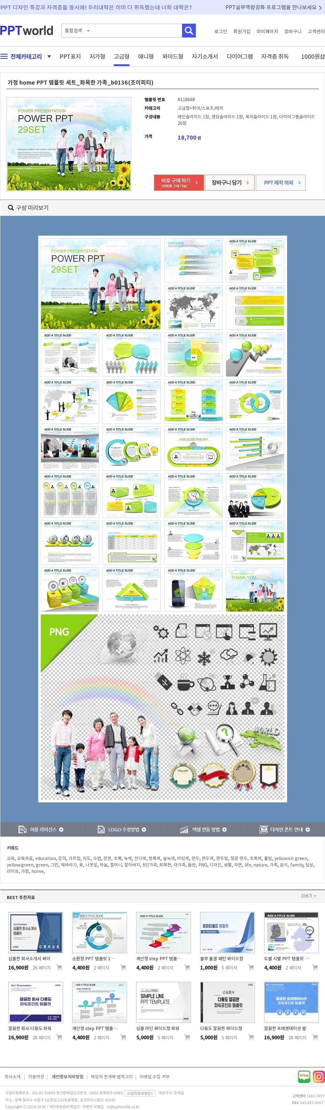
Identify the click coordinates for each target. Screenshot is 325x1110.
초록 (118, 858)
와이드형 (172, 56)
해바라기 (69, 865)
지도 (87, 858)
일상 (309, 865)
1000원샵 (313, 56)
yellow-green (20, 865)
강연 (107, 858)
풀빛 (268, 858)
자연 (238, 865)
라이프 (13, 871)
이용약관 (36, 1077)
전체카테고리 (24, 56)
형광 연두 (239, 858)
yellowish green (290, 858)
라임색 (183, 858)
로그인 (220, 31)
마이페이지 (267, 31)
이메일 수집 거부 (155, 1077)
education (45, 858)
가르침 (75, 858)
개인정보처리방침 (68, 1077)
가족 (274, 865)
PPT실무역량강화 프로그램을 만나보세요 (271, 7)
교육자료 (25, 858)
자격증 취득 (275, 56)
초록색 (256, 858)
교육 (11, 858)
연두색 (208, 858)
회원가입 (242, 31)
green (42, 865)
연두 (196, 858)
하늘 (104, 865)
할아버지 (132, 865)
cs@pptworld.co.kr (123, 1106)
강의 (62, 858)
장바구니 (293, 31)
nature (260, 865)
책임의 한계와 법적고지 (112, 1077)
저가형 (97, 56)
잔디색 (140, 858)
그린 (54, 865)
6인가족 (150, 865)
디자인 (215, 865)
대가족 (180, 865)
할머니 (116, 865)
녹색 (128, 858)
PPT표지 (70, 56)
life (247, 865)
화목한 (165, 865)
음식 (284, 865)
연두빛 (222, 858)
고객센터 (316, 31)
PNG (202, 865)
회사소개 (13, 1077)
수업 (97, 858)
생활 (228, 865)
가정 (25, 871)
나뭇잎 (91, 865)
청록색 (155, 858)
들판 (192, 865)
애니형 (146, 56)
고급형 (121, 56)
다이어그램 (240, 56)
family (296, 865)
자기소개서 (205, 56)
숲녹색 (169, 858)
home (37, 871)
